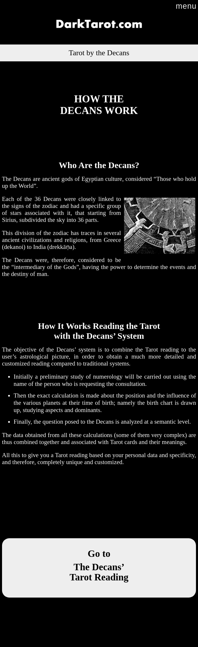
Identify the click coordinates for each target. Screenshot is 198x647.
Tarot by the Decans (99, 53)
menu (186, 6)
